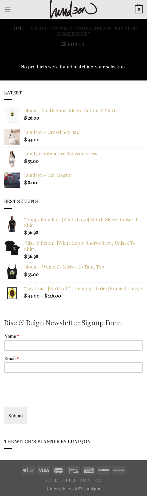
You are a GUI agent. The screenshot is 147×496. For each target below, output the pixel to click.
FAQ (98, 480)
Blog (85, 480)
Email (11, 358)
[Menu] (7, 9)
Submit (15, 415)
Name (11, 336)
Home (17, 28)
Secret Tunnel (60, 480)
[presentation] (45, 398)
